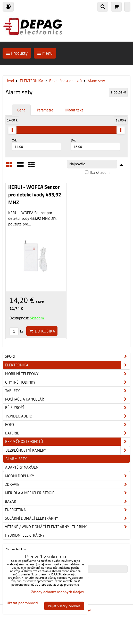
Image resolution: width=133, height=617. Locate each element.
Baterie (67, 433)
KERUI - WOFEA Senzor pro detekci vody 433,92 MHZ (34, 194)
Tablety (67, 391)
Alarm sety (16, 458)
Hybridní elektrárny (25, 535)
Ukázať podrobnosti (22, 603)
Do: (95, 144)
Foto (67, 425)
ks (16, 331)
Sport (67, 356)
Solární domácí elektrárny (67, 518)
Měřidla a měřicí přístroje (67, 493)
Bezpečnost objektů (67, 442)
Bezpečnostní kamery (67, 450)
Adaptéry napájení (22, 467)
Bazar (67, 501)
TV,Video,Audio (67, 416)
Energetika (67, 510)
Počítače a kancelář (67, 399)
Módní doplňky (67, 476)
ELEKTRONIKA (67, 365)
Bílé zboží (67, 408)
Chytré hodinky (67, 382)
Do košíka (42, 331)
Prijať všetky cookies (64, 606)
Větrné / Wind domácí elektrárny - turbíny (67, 527)
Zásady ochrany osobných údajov (57, 592)
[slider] (12, 130)
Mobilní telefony (67, 374)
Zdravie (67, 484)
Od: (36, 144)
